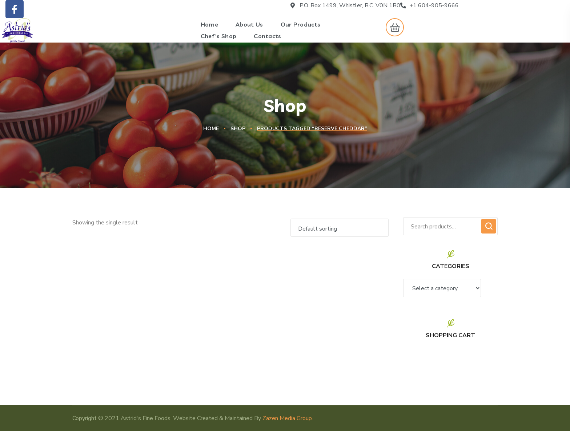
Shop (237, 128)
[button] (393, 27)
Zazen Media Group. (287, 418)
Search (488, 226)
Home (211, 128)
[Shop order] (339, 228)
